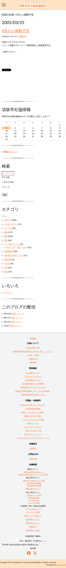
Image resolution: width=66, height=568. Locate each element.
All (5, 216)
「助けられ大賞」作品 (33, 431)
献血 (6, 271)
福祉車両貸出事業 (34, 498)
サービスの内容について (34, 509)
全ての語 (6, 177)
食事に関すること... (33, 489)
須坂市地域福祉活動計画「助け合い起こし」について (33, 351)
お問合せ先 (33, 359)
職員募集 (33, 362)
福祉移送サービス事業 (34, 495)
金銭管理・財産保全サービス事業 (34, 481)
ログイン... (8, 292)
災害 (6, 267)
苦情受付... (33, 527)
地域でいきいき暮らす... (33, 516)
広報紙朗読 (9, 251)
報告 (6, 236)
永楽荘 (7, 263)
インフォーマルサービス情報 (33, 420)
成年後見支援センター (13, 255)
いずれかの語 (7, 182)
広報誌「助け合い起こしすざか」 (33, 405)
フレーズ (6, 187)
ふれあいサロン (10, 224)
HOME (33, 338)
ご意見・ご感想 (33, 355)
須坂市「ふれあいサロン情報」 (33, 412)
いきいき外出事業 (34, 503)
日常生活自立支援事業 (34, 483)
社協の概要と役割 (33, 348)
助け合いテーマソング (33, 434)
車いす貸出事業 (34, 500)
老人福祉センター (33, 373)
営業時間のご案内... (33, 530)
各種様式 (33, 448)
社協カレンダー (33, 423)
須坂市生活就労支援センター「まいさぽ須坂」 (33, 391)
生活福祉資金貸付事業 (34, 486)
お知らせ (22, 36)
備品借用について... (33, 523)
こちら (43, 541)
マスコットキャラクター (33, 427)
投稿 (14, 313)
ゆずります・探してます (16, 247)
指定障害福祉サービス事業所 (33, 384)
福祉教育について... (33, 519)
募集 (6, 232)
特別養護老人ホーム (33, 380)
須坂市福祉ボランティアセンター (33, 387)
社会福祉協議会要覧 (33, 409)
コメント (20, 313)
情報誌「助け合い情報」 (33, 416)
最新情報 (8, 259)
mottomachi (61, 565)
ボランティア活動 (33, 512)
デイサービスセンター (33, 376)
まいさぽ (8, 228)
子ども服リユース (11, 244)
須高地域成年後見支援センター (33, 395)
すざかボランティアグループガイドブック (33, 438)
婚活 (6, 240)
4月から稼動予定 (16, 30)
